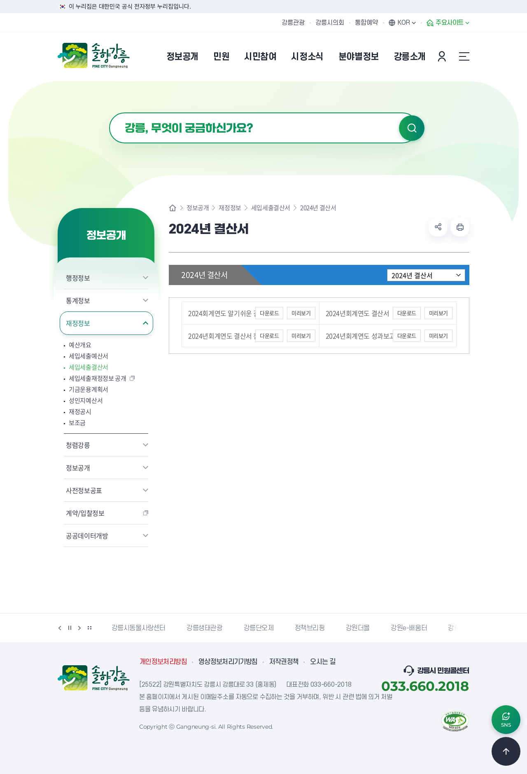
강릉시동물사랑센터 (139, 628)
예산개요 (80, 345)
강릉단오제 (259, 628)
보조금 (77, 423)
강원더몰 (358, 628)
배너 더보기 (89, 627)
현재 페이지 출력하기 (459, 226)
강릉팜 (457, 628)
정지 (69, 627)
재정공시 (80, 412)
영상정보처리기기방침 (228, 662)
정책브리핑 (310, 628)
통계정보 (78, 300)
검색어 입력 (109, 112)
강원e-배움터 (409, 628)
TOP (506, 751)
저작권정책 (284, 662)
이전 (59, 627)
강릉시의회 (329, 22)
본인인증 (443, 56)
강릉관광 (293, 22)
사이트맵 (464, 56)
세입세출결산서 (88, 367)
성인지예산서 (86, 401)
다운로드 (269, 313)
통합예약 (366, 22)
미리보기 (300, 313)
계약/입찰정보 (85, 513)
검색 (411, 128)
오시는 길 (323, 662)
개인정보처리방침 (163, 662)
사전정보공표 (84, 490)
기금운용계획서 (88, 389)
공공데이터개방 (87, 535)
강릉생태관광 (205, 628)
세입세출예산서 (88, 356)
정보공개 (78, 467)
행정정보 (78, 278)
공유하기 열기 (438, 226)
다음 (79, 627)
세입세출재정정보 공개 (97, 378)
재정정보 (78, 323)
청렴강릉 (78, 445)
